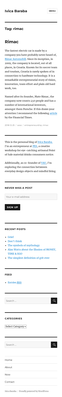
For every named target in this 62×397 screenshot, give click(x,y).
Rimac (12, 41)
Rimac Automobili (15, 59)
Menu (52, 11)
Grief (11, 237)
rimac (45, 125)
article (53, 113)
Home (8, 360)
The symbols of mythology (24, 245)
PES (35, 146)
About (8, 367)
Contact (10, 381)
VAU (43, 162)
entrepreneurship (33, 125)
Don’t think (15, 241)
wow (19, 125)
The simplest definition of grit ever (28, 257)
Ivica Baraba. (45, 141)
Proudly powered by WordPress (34, 391)
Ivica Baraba (16, 11)
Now (7, 374)
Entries (15, 282)
